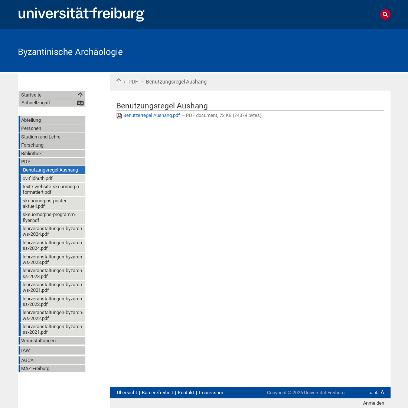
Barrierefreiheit (157, 392)
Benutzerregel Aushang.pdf (148, 115)
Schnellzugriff (36, 102)
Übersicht (127, 392)
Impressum (211, 392)
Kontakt (186, 392)
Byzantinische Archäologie (70, 52)
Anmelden (373, 403)
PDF (133, 82)
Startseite (118, 81)
